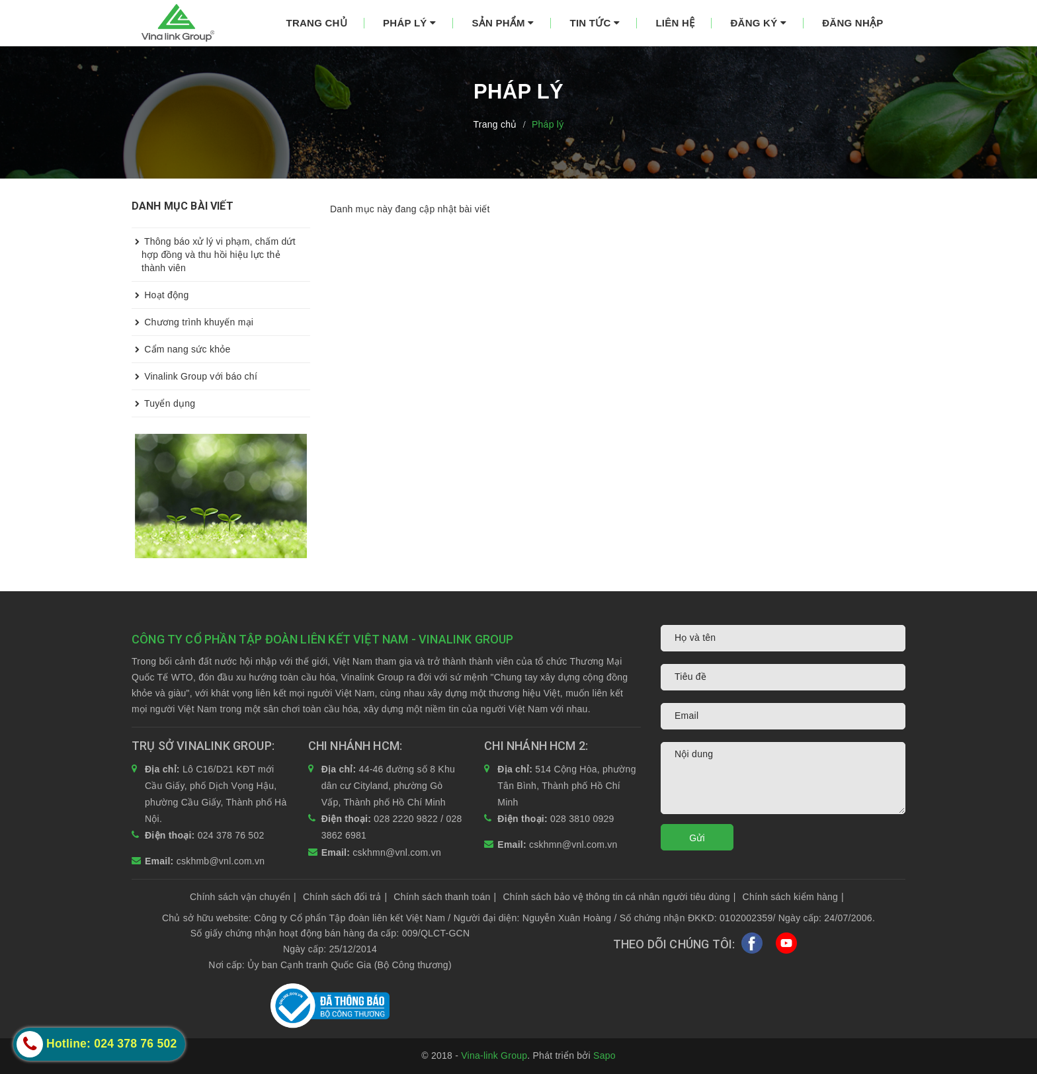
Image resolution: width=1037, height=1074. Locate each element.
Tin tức (595, 22)
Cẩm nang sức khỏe (181, 349)
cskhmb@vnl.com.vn (221, 861)
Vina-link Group (494, 1055)
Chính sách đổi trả (345, 896)
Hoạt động (160, 295)
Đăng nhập (852, 22)
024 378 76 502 (231, 835)
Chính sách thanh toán (445, 896)
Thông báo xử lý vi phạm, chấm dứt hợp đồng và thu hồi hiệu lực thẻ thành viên (214, 250)
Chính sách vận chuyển (243, 896)
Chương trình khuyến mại (192, 322)
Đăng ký (758, 22)
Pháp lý (409, 22)
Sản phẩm (503, 22)
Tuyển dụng (163, 403)
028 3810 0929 (582, 818)
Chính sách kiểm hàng (793, 896)
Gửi (697, 838)
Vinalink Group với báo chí (194, 376)
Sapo (604, 1055)
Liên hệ (674, 22)
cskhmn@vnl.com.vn (397, 852)
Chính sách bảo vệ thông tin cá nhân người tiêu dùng (619, 896)
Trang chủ (316, 22)
